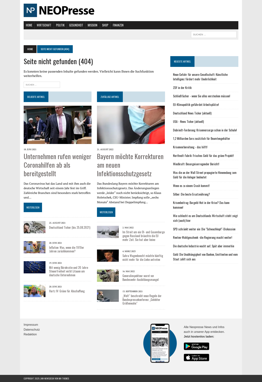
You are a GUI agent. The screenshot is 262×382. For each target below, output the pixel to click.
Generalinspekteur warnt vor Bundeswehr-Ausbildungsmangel (140, 278)
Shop (105, 25)
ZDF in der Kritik (182, 87)
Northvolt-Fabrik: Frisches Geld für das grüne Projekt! (203, 155)
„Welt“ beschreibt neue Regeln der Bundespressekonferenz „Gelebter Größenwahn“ (142, 300)
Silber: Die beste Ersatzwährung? (191, 194)
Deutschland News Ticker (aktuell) (192, 113)
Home (29, 25)
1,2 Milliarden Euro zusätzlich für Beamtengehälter (201, 138)
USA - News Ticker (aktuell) (188, 121)
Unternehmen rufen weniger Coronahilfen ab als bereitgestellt (57, 164)
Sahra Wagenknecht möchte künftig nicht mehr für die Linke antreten (142, 258)
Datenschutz (32, 329)
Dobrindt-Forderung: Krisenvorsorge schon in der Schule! (205, 130)
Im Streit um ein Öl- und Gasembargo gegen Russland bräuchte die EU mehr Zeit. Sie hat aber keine (143, 236)
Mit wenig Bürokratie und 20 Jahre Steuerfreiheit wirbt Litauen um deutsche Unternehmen (68, 271)
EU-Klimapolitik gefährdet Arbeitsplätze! (196, 104)
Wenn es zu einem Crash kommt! (191, 186)
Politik (60, 25)
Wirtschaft (44, 25)
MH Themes (64, 378)
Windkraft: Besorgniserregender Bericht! (196, 164)
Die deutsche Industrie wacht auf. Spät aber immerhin (203, 246)
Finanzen (118, 25)
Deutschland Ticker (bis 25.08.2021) (69, 227)
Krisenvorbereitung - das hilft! (190, 147)
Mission (92, 25)
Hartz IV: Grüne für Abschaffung (67, 291)
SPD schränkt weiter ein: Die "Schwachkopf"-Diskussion (204, 229)
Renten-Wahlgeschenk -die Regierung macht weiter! (202, 237)
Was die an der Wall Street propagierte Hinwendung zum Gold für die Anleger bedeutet (205, 175)
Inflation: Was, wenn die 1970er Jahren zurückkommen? (66, 249)
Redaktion (30, 334)
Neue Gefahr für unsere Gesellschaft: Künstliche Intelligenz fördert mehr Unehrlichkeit (200, 76)
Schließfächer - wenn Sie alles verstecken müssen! (201, 96)
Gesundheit (76, 25)
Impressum (31, 324)
